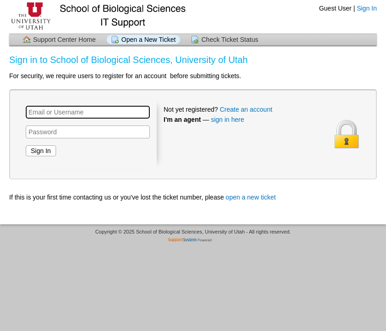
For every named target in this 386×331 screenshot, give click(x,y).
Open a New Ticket (148, 39)
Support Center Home (64, 39)
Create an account (246, 109)
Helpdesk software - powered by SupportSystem (193, 240)
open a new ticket (251, 197)
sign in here (227, 119)
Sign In (367, 8)
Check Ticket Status (229, 39)
